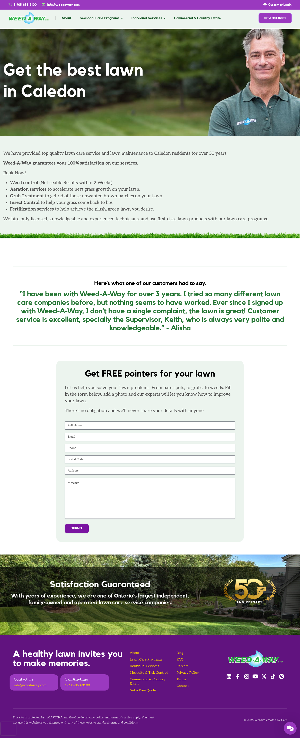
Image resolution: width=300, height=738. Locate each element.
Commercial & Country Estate (197, 18)
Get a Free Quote (143, 690)
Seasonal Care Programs (99, 18)
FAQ (180, 660)
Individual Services (146, 18)
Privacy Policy (188, 673)
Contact (183, 686)
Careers (183, 666)
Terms (181, 679)
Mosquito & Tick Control (149, 673)
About (66, 18)
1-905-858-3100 (77, 685)
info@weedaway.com (63, 4)
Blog (180, 653)
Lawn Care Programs (146, 660)
